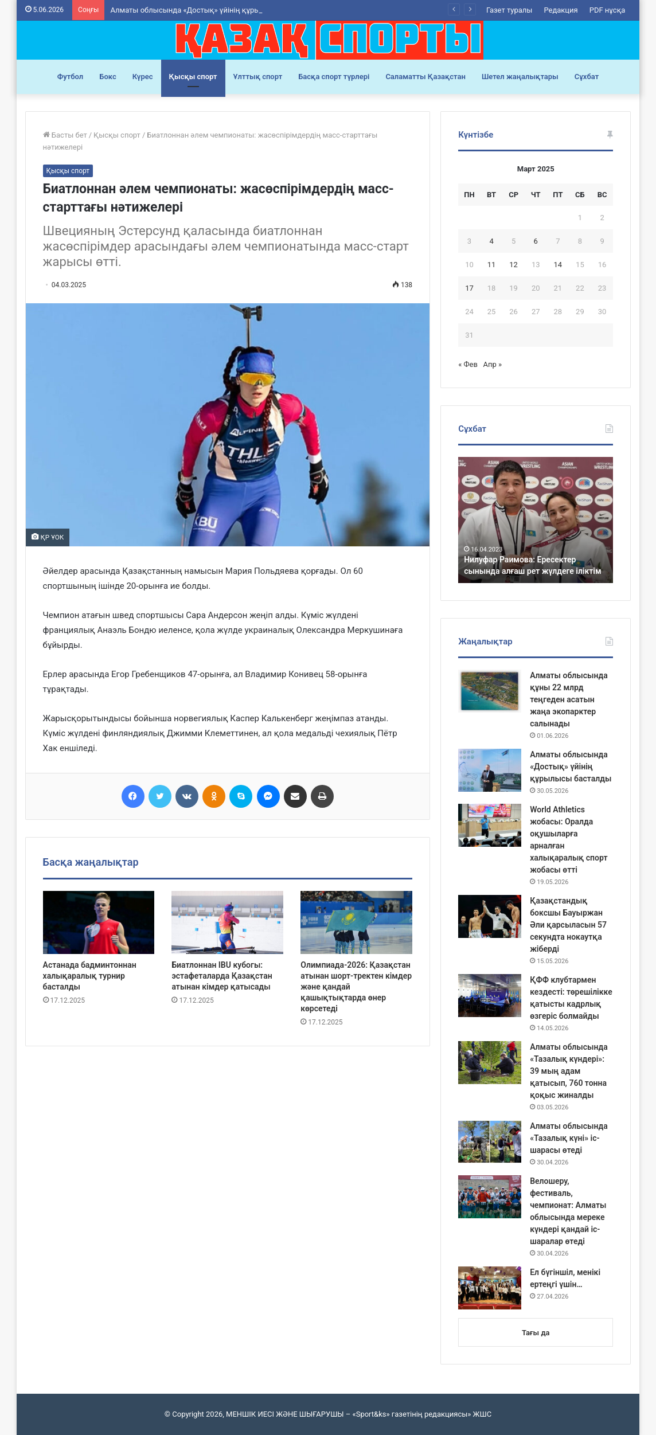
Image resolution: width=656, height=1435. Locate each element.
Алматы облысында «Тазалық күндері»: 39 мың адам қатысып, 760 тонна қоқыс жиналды (569, 1071)
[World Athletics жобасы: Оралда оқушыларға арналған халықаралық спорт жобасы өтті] (489, 825)
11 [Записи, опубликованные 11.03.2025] (491, 264)
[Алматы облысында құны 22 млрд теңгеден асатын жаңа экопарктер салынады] (489, 691)
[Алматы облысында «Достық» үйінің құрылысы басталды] (489, 770)
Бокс (107, 76)
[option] (536, 520)
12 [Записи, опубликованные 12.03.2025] (513, 264)
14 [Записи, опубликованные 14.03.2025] (558, 264)
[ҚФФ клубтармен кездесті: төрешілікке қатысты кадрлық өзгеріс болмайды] (489, 995)
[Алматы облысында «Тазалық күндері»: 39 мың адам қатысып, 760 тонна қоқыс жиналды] (489, 1062)
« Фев (468, 364)
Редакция (560, 10)
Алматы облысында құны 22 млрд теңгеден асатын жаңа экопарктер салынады (569, 699)
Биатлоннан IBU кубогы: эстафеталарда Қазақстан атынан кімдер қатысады (221, 975)
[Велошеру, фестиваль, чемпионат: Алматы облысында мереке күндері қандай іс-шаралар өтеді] (489, 1196)
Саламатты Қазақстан (425, 76)
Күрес (142, 76)
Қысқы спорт (193, 76)
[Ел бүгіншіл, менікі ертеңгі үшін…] (489, 1287)
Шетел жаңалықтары (520, 76)
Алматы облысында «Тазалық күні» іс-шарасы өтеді (569, 1138)
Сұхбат (587, 76)
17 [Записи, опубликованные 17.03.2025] (469, 288)
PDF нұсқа (607, 10)
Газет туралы (509, 10)
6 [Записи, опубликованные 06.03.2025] (536, 241)
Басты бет (65, 135)
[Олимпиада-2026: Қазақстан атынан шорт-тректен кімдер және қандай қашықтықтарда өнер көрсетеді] (356, 922)
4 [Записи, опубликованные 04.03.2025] (491, 241)
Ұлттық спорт (258, 76)
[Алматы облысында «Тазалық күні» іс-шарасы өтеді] (489, 1141)
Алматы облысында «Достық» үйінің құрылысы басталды (570, 766)
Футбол (70, 76)
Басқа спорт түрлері (333, 76)
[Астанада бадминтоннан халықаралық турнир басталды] (99, 922)
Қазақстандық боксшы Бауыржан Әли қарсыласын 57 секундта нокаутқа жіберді (568, 924)
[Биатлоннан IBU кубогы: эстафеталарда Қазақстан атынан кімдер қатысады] (227, 922)
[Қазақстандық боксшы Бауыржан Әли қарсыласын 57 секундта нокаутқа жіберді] (489, 916)
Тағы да (535, 1332)
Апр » (492, 364)
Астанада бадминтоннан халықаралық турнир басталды (89, 975)
